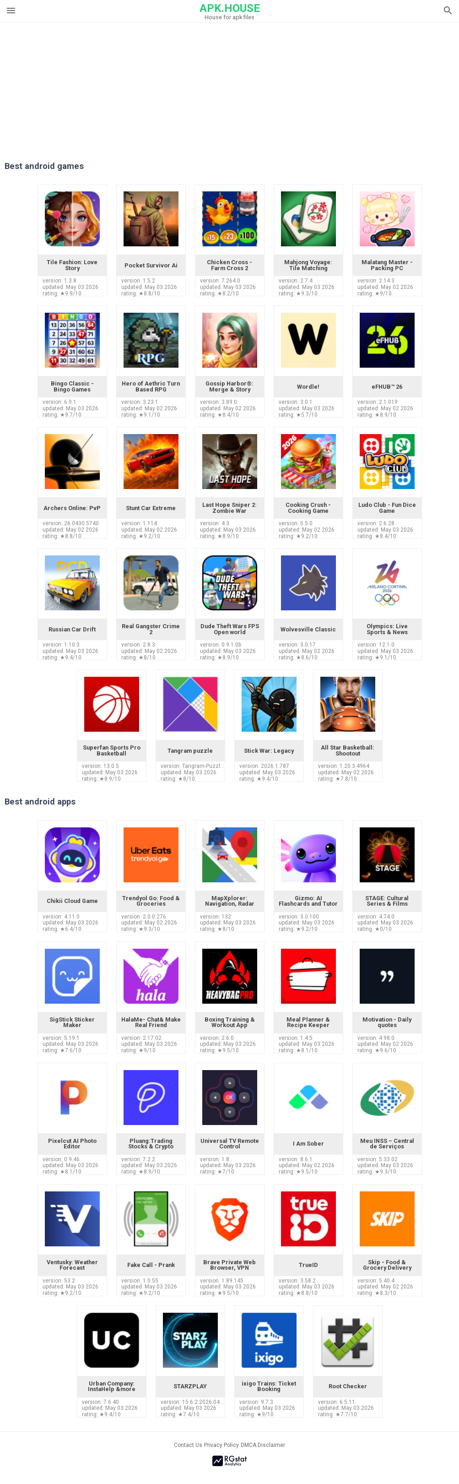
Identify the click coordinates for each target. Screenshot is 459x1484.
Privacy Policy (221, 1445)
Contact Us (188, 1445)
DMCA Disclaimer (263, 1445)
